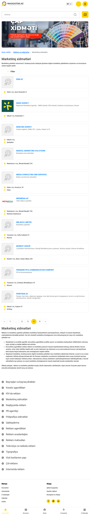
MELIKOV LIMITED (24, 222)
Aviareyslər (5, 491)
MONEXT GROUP (23, 246)
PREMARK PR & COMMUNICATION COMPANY (35, 270)
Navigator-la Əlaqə (53, 495)
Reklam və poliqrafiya (21, 52)
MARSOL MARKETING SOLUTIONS (30, 151)
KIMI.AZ (19, 79)
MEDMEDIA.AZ (22, 198)
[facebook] (48, 501)
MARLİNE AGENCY (24, 127)
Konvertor (5, 488)
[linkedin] (58, 501)
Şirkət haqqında (52, 488)
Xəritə (4, 502)
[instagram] (53, 501)
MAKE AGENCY (22, 103)
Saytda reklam (52, 491)
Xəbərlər (4, 498)
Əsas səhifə (6, 52)
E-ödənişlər (5, 495)
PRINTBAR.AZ (22, 294)
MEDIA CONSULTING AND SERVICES (31, 174)
